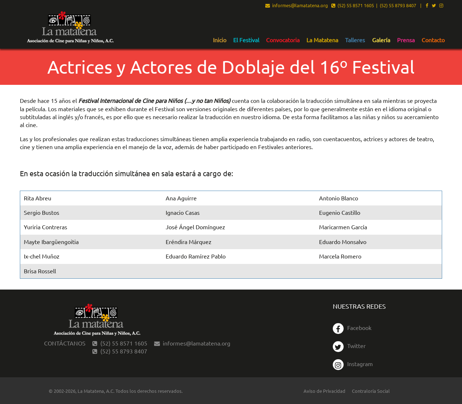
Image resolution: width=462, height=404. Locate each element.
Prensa (406, 40)
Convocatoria (283, 40)
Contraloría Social (371, 391)
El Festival (246, 40)
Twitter (349, 345)
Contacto (433, 40)
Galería (381, 40)
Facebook (352, 327)
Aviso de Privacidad (324, 391)
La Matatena (322, 40)
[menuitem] (219, 40)
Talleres (355, 40)
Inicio (219, 40)
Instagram (353, 363)
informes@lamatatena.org (296, 5)
